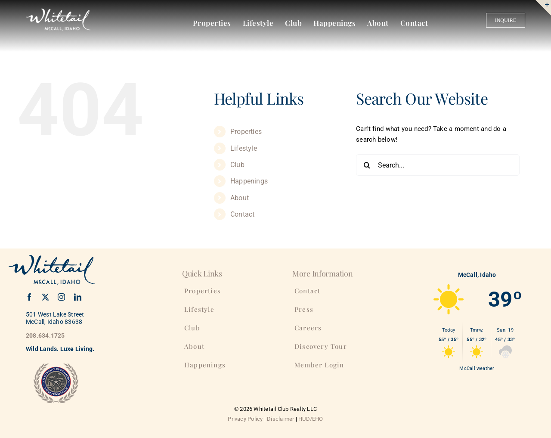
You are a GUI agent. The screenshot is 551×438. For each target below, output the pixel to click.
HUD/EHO (310, 419)
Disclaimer (280, 419)
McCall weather (476, 368)
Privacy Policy (245, 419)
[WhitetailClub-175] (58, 12)
